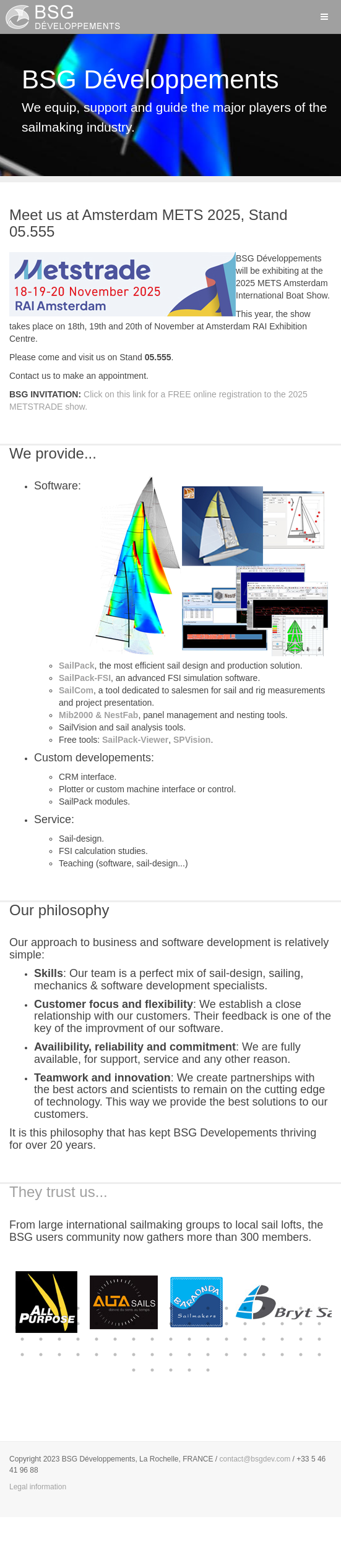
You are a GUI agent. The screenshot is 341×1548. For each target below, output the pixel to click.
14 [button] (263, 1308)
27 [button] (189, 1323)
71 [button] (171, 1370)
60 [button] (171, 1354)
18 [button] (22, 1323)
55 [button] (78, 1354)
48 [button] (263, 1339)
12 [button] (226, 1308)
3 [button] (59, 1308)
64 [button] (245, 1354)
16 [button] (301, 1308)
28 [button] (208, 1323)
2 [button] (41, 1308)
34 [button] (319, 1323)
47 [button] (245, 1339)
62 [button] (208, 1354)
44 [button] (189, 1339)
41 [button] (133, 1339)
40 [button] (115, 1339)
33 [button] (301, 1323)
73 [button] (208, 1370)
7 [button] (133, 1308)
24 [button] (133, 1323)
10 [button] (189, 1308)
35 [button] (22, 1339)
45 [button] (208, 1339)
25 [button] (152, 1323)
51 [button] (319, 1339)
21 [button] (78, 1323)
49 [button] (282, 1339)
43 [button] (171, 1339)
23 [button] (115, 1323)
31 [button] (263, 1323)
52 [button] (22, 1354)
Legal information (37, 1486)
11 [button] (208, 1308)
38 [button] (78, 1339)
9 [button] (171, 1308)
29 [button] (226, 1323)
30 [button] (245, 1323)
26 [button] (171, 1323)
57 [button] (115, 1354)
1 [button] (22, 1308)
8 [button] (152, 1308)
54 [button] (59, 1354)
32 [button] (282, 1323)
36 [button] (41, 1339)
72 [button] (189, 1370)
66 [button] (282, 1354)
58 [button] (133, 1354)
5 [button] (96, 1308)
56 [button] (96, 1354)
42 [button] (152, 1339)
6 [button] (115, 1308)
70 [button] (152, 1370)
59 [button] (152, 1354)
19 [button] (41, 1323)
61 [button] (189, 1354)
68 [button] (319, 1354)
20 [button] (59, 1323)
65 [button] (263, 1354)
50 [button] (301, 1339)
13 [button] (245, 1308)
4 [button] (78, 1308)
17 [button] (319, 1308)
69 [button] (133, 1370)
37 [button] (59, 1339)
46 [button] (226, 1339)
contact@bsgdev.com (255, 1459)
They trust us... (58, 1191)
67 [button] (301, 1354)
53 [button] (41, 1354)
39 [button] (96, 1339)
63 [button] (226, 1354)
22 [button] (96, 1323)
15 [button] (282, 1308)
